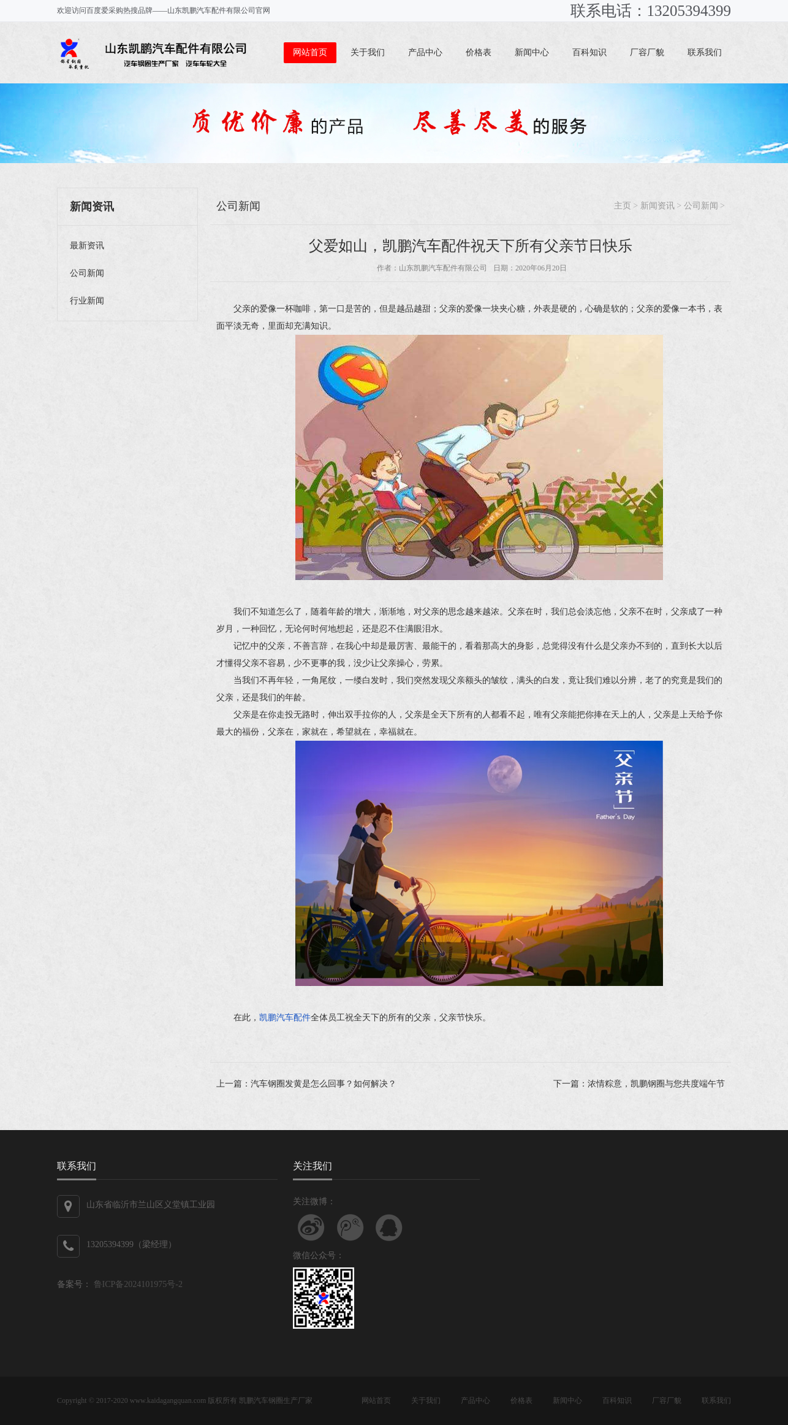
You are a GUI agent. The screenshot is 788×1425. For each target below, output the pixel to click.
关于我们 (367, 52)
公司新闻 (87, 273)
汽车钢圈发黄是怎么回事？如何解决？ (323, 1083)
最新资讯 (87, 245)
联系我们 (705, 52)
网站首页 (310, 52)
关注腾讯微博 (350, 1227)
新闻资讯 (657, 205)
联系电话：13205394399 (651, 10)
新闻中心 (532, 52)
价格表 (478, 52)
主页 (622, 205)
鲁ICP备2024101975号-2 (137, 1284)
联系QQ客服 (389, 1227)
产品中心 (425, 52)
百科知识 (589, 52)
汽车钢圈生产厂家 (283, 1400)
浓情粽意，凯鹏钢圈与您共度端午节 (656, 1083)
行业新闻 (87, 300)
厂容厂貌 (647, 52)
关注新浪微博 (311, 1227)
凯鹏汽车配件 (285, 1017)
